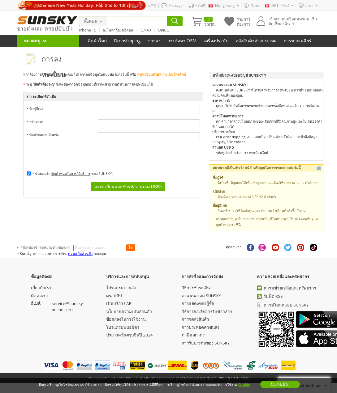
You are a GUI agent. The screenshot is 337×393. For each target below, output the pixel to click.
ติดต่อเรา (39, 295)
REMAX (145, 29)
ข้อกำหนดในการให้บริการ (70, 173)
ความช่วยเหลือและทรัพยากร (290, 288)
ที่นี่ (238, 224)
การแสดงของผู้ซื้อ (198, 303)
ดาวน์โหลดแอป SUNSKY (286, 305)
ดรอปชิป (114, 295)
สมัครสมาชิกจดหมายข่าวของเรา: (45, 247)
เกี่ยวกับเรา (41, 287)
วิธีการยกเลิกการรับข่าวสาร (207, 311)
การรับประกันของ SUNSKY (206, 343)
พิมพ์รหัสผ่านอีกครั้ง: (113, 136)
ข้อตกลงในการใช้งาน (126, 319)
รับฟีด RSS (273, 296)
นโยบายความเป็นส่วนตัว (129, 311)
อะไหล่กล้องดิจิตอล (118, 29)
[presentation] (145, 154)
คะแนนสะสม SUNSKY (201, 295)
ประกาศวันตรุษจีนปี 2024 (129, 335)
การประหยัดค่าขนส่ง (200, 327)
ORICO (164, 29)
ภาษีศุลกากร (193, 335)
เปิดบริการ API (119, 303)
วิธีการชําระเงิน (196, 287)
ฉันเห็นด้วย (280, 384)
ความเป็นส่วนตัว (80, 253)
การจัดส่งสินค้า (195, 319)
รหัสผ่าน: (113, 123)
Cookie (244, 384)
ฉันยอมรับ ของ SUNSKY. (70, 173)
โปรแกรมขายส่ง (121, 287)
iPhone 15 (87, 29)
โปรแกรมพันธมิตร (122, 327)
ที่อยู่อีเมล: (113, 110)
